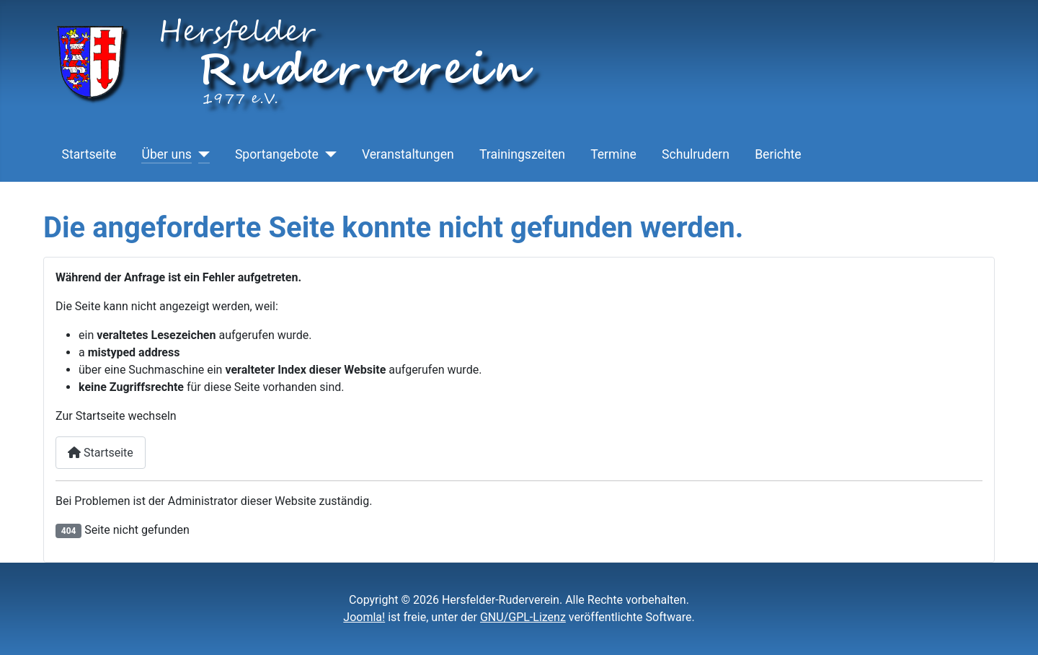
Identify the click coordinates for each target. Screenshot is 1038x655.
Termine (613, 154)
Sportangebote (277, 154)
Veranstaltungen (408, 154)
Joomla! (364, 617)
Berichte (778, 154)
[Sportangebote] (328, 154)
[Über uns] (201, 154)
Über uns (166, 154)
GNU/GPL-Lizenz (523, 617)
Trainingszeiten (522, 154)
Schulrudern (695, 154)
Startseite (89, 154)
